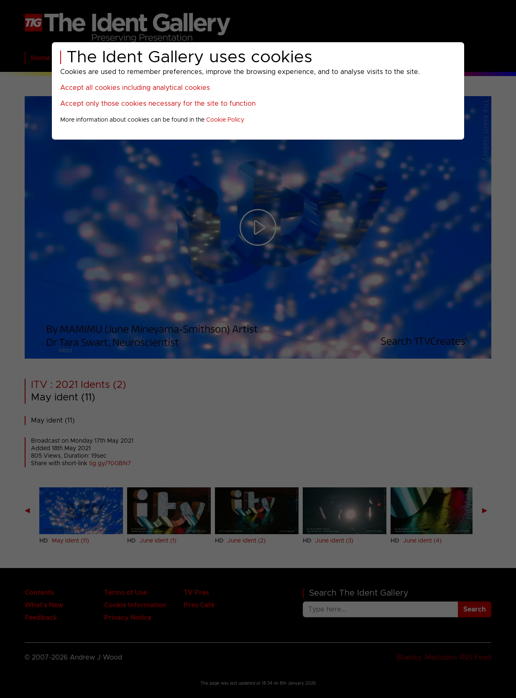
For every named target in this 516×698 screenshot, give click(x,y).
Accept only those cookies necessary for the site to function (157, 103)
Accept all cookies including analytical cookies (135, 87)
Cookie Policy (225, 120)
